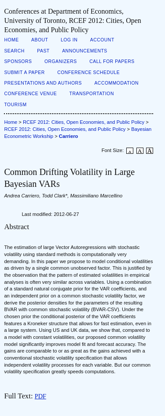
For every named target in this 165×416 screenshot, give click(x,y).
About (39, 39)
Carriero (68, 136)
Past (43, 50)
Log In (69, 39)
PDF (40, 396)
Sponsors (18, 61)
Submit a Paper (24, 72)
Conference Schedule (88, 72)
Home (11, 39)
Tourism (15, 104)
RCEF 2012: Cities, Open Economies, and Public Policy (83, 122)
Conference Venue (30, 93)
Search (14, 50)
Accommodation (116, 83)
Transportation (92, 93)
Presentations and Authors (43, 83)
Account (102, 39)
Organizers (60, 61)
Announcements (84, 50)
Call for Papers (112, 61)
